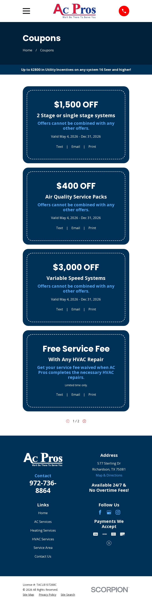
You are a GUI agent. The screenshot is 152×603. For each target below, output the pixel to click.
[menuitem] (28, 594)
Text (59, 146)
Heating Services (43, 530)
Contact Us (43, 556)
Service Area (43, 547)
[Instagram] (118, 512)
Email (75, 146)
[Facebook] (100, 512)
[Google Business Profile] (109, 512)
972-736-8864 (42, 486)
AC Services (43, 521)
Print (92, 146)
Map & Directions (109, 475)
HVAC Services (43, 539)
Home (43, 513)
